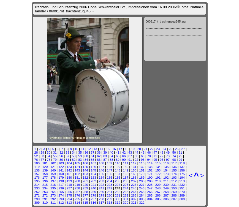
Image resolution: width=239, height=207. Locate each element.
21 (145, 149)
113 (142, 163)
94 (149, 159)
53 (42, 156)
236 (61, 188)
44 (136, 152)
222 (101, 184)
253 (45, 192)
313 (69, 202)
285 (150, 195)
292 (53, 199)
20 (139, 149)
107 (93, 163)
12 (89, 149)
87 (105, 159)
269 (174, 192)
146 (101, 170)
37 (92, 152)
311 (53, 202)
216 (53, 184)
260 (101, 192)
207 (134, 181)
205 (117, 181)
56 (61, 156)
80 (61, 159)
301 (126, 199)
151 (142, 170)
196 (45, 181)
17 (120, 149)
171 (150, 174)
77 (42, 159)
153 (158, 170)
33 (67, 152)
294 (69, 199)
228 (150, 184)
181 (77, 177)
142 (69, 170)
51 (180, 152)
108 (101, 163)
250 (174, 188)
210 (158, 181)
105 (77, 163)
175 (182, 174)
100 (37, 163)
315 (85, 202)
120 (45, 166)
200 (77, 181)
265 (142, 192)
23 (158, 149)
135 (166, 166)
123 (69, 166)
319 (117, 202)
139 (45, 170)
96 (161, 159)
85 (92, 159)
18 (126, 149)
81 (67, 159)
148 (117, 170)
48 (161, 152)
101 (45, 163)
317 (101, 202)
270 (182, 192)
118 (182, 163)
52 (36, 156)
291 (45, 199)
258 (85, 192)
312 (61, 202)
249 (166, 188)
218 (69, 184)
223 (109, 184)
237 (69, 188)
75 (180, 156)
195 (37, 181)
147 (109, 170)
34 (73, 152)
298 (101, 199)
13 (95, 149)
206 (126, 181)
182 (85, 177)
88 (111, 159)
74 (174, 156)
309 (37, 202)
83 (80, 159)
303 (142, 199)
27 (183, 149)
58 (73, 156)
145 (93, 170)
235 (53, 188)
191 (158, 177)
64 (111, 156)
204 (109, 181)
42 (124, 152)
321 (134, 202)
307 (174, 199)
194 (182, 177)
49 (168, 152)
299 (109, 199)
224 (117, 184)
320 (126, 202)
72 (161, 156)
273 (53, 195)
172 (158, 174)
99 (180, 159)
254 (53, 192)
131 (134, 166)
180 (69, 177)
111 (126, 163)
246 (142, 188)
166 (109, 174)
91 (130, 159)
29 (42, 152)
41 (118, 152)
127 (101, 166)
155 (174, 170)
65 (118, 156)
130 (126, 166)
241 (101, 188)
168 (126, 174)
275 (69, 195)
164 (93, 174)
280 (109, 195)
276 (77, 195)
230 (166, 184)
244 (126, 188)
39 (105, 152)
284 (142, 195)
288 (174, 195)
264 (134, 192)
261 (109, 192)
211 (166, 181)
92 (136, 159)
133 (150, 166)
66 (124, 156)
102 (53, 163)
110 (117, 163)
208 (142, 181)
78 (48, 159)
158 (45, 174)
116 (166, 163)
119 (37, 166)
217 (61, 184)
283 (134, 195)
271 (37, 195)
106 (85, 163)
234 (45, 188)
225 (126, 184)
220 (85, 184)
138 (37, 170)
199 (69, 181)
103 (61, 163)
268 (166, 192)
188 (134, 177)
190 (150, 177)
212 (174, 181)
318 (109, 202)
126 (93, 166)
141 (61, 170)
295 (77, 199)
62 (99, 156)
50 (174, 152)
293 (61, 199)
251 (182, 188)
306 (166, 199)
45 (143, 152)
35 (80, 152)
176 (37, 177)
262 (117, 192)
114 (150, 163)
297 (93, 199)
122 (61, 166)
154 (166, 170)
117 (174, 163)
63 (105, 156)
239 (85, 188)
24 (164, 149)
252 (37, 192)
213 (182, 181)
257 (77, 192)
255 (61, 192)
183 (93, 177)
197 (53, 181)
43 (130, 152)
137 (182, 166)
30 (48, 152)
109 (109, 163)
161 (69, 174)
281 (117, 195)
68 (136, 156)
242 (109, 188)
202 (93, 181)
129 (117, 166)
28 (36, 152)
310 (45, 202)
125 (85, 166)
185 (109, 177)
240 (93, 188)
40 (111, 152)
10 (76, 149)
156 (182, 170)
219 (77, 184)
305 (158, 199)
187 (126, 177)
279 (101, 195)
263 (126, 192)
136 (174, 166)
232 (182, 184)
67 (130, 156)
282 (126, 195)
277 (85, 195)
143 (77, 170)
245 (134, 188)
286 (158, 195)
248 (158, 188)
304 (150, 199)
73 (168, 156)
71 (155, 156)
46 (149, 152)
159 (53, 174)
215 (45, 184)
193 (174, 177)
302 (134, 199)
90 (124, 159)
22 (151, 149)
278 (93, 195)
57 (67, 156)
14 (101, 149)
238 (77, 188)
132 (142, 166)
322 (142, 202)
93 (143, 159)
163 (85, 174)
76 (36, 159)
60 (86, 156)
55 (55, 156)
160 (61, 174)
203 (101, 181)
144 (85, 170)
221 (93, 184)
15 (108, 149)
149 (126, 170)
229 (158, 184)
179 (61, 177)
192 (166, 177)
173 (166, 174)
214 (37, 184)
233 (37, 188)
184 (101, 177)
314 (77, 202)
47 (155, 152)
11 (83, 149)
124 (77, 166)
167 (117, 174)
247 (150, 188)
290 (37, 199)
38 (99, 152)
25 (170, 149)
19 (133, 149)
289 (182, 195)
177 (45, 177)
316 (93, 202)
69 (143, 156)
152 (150, 170)
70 (149, 156)
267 (158, 192)
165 (101, 174)
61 (92, 156)
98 (174, 159)
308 (182, 199)
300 (117, 199)
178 (53, 177)
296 (85, 199)
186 (117, 177)
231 (174, 184)
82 (73, 159)
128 (109, 166)
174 (174, 174)
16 (114, 149)
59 (80, 156)
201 (85, 181)
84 (86, 159)
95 (155, 159)
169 (134, 174)
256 (69, 192)
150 (134, 170)
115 (158, 163)
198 (61, 181)
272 (45, 195)
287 (166, 195)
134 (158, 166)
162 (77, 174)
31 (55, 152)
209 (150, 181)
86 (99, 159)
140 (53, 170)
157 (37, 174)
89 (118, 159)
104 (69, 163)
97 (168, 159)
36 (86, 152)
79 (55, 159)
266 (150, 192)
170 (142, 174)
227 (142, 184)
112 (134, 163)
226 (134, 184)
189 (142, 177)
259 (93, 192)
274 (61, 195)
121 (53, 166)
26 (177, 149)
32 (61, 152)
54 (48, 156)
